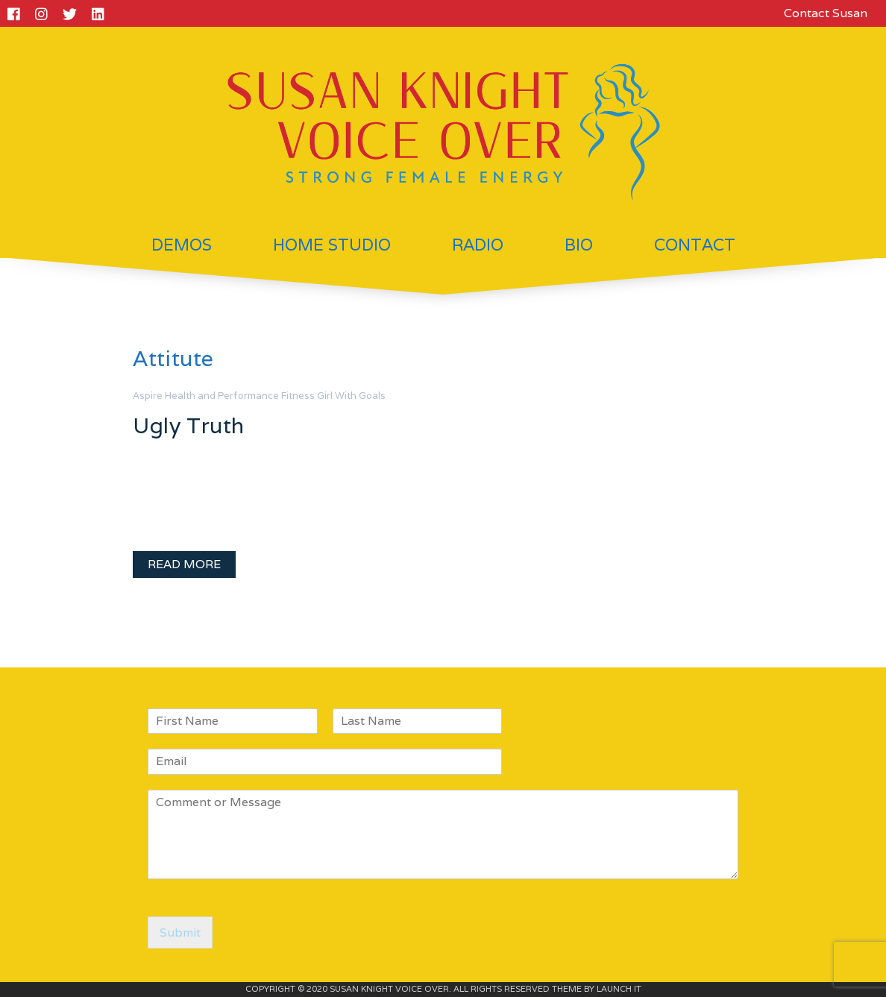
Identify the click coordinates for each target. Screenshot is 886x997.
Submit (180, 932)
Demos (181, 244)
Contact (694, 244)
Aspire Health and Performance (206, 395)
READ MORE (184, 564)
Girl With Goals (351, 395)
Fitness (298, 395)
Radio (477, 244)
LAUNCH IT (619, 989)
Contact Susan (825, 13)
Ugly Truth (189, 425)
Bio (579, 244)
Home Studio (332, 244)
